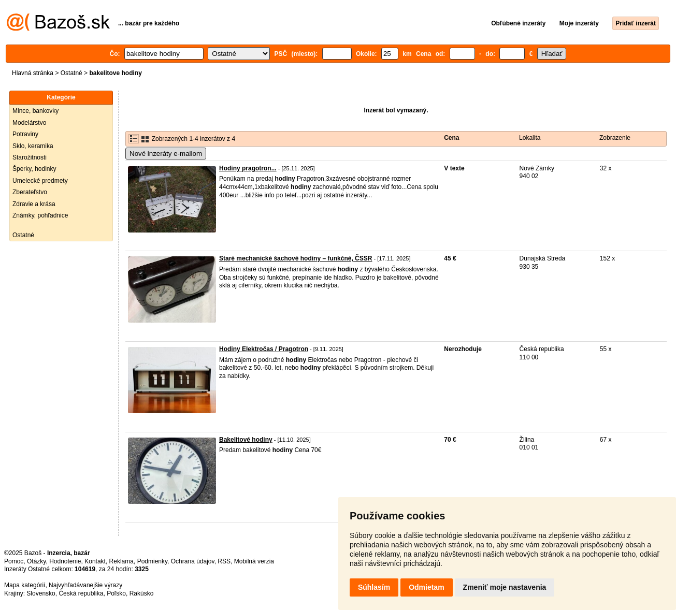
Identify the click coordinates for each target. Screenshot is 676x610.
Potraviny (25, 134)
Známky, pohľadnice (40, 215)
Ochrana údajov (192, 561)
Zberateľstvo (29, 192)
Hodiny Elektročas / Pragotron (263, 349)
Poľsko (116, 593)
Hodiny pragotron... (248, 168)
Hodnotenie (65, 561)
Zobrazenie (614, 137)
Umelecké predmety (40, 180)
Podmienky (152, 561)
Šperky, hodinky (34, 168)
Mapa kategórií (24, 585)
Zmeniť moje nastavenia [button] (504, 587)
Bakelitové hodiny (245, 439)
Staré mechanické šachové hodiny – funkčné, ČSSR (295, 258)
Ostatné (71, 73)
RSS (224, 561)
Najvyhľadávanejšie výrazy (85, 585)
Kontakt (95, 561)
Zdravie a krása (33, 204)
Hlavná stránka (32, 73)
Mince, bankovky (35, 110)
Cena (451, 137)
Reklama (121, 561)
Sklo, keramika (32, 146)
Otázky (36, 561)
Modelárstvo (29, 122)
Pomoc (13, 561)
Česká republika (81, 593)
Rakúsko (142, 593)
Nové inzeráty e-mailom (166, 153)
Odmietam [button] (426, 587)
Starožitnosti (29, 157)
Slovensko (40, 593)
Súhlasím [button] (374, 587)
